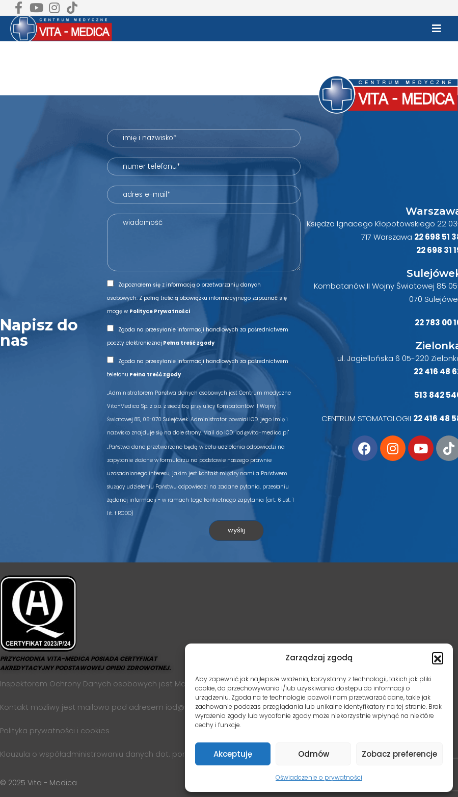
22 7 (422, 322)
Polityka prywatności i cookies (55, 731)
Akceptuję (232, 754)
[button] (438, 658)
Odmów (313, 754)
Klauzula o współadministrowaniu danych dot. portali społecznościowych (135, 754)
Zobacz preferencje (399, 754)
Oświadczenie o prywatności (319, 777)
